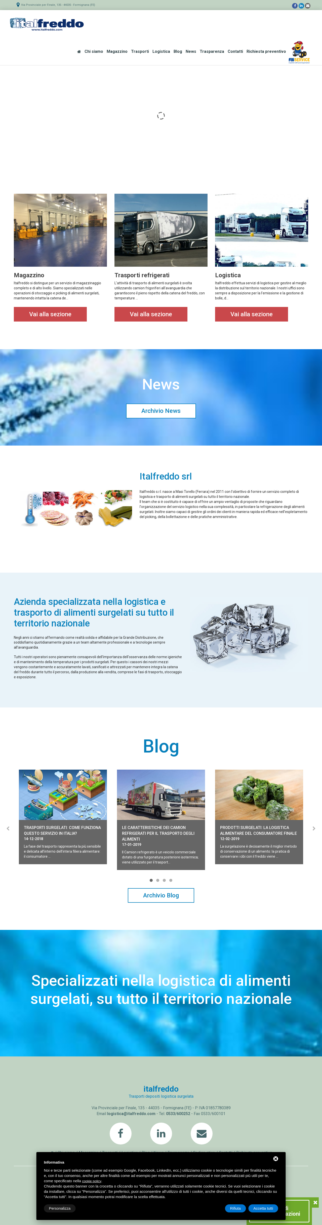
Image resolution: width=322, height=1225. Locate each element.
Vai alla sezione (50, 314)
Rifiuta (235, 1208)
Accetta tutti (263, 1208)
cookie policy (91, 1181)
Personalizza (60, 1208)
